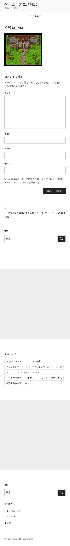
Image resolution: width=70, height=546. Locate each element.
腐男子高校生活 (13, 383)
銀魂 (27, 383)
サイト (7, 164)
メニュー (35, 16)
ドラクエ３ (11, 372)
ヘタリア (37, 372)
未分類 (7, 523)
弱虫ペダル (56, 378)
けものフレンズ (13, 361)
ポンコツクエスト (15, 378)
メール (8, 148)
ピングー (25, 372)
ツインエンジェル (40, 367)
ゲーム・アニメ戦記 (20, 4)
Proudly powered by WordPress (18, 539)
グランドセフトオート (17, 367)
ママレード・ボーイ (37, 378)
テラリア (57, 367)
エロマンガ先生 (33, 361)
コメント (9, 93)
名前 (7, 133)
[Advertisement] (35, 304)
